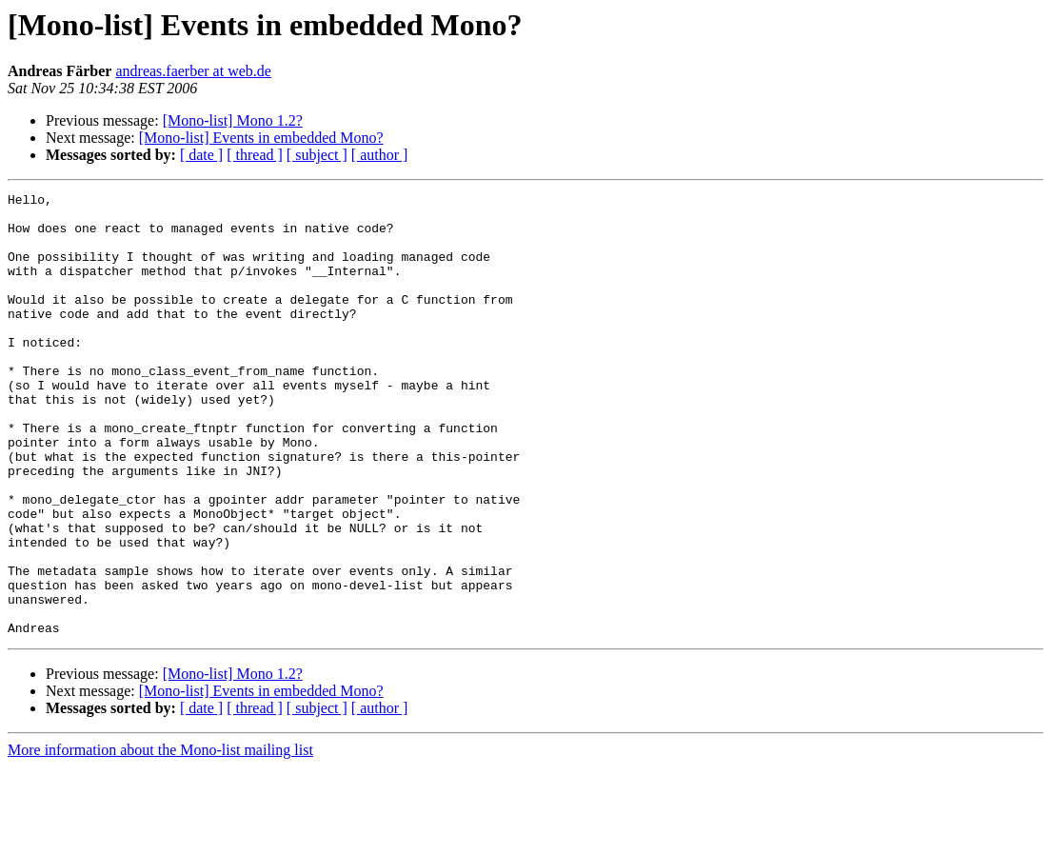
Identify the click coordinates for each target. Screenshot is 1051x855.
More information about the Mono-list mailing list (160, 838)
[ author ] (379, 155)
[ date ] (201, 155)
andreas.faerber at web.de (192, 71)
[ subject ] (317, 155)
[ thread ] (255, 155)
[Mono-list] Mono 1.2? (233, 120)
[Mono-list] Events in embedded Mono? (261, 137)
